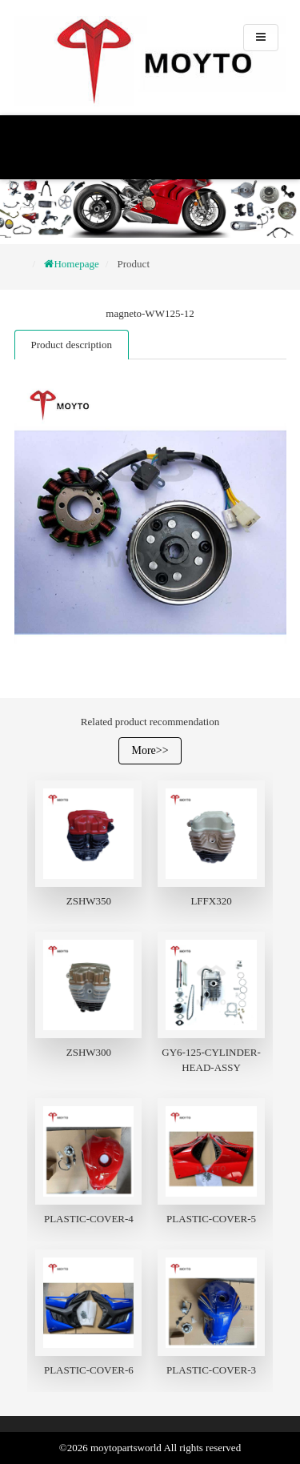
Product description (71, 345)
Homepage (76, 264)
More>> (149, 750)
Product (134, 264)
